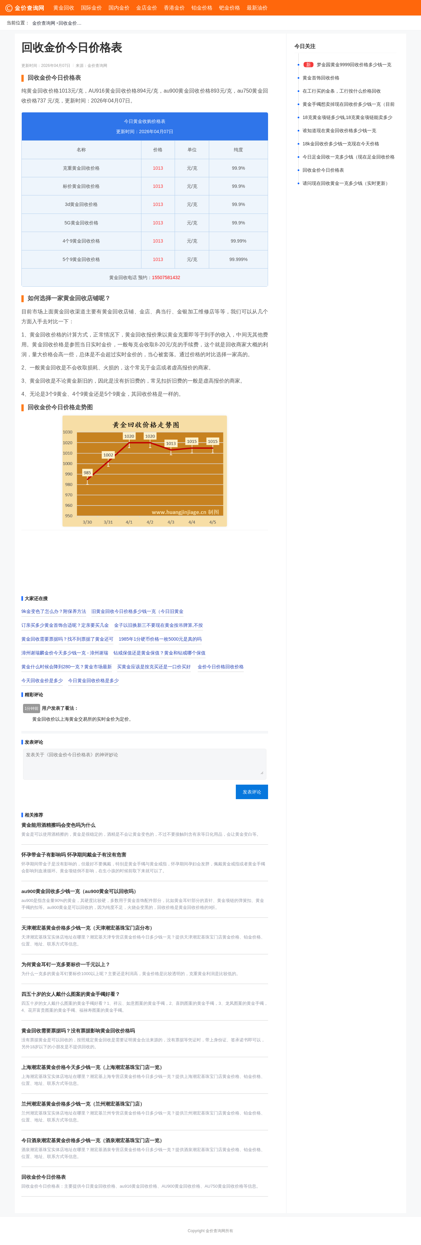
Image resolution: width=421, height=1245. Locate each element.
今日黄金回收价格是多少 (93, 680)
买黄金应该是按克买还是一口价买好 (154, 666)
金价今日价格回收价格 (221, 666)
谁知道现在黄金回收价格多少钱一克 (339, 130)
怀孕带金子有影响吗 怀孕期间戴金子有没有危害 (73, 854)
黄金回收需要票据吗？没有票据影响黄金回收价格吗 (78, 1030)
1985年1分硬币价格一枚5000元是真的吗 (160, 639)
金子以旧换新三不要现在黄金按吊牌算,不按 (158, 625)
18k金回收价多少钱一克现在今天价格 (341, 143)
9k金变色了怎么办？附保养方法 (53, 611)
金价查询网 (43, 23)
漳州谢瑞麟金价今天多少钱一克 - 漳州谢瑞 (64, 652)
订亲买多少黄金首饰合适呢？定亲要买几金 (65, 625)
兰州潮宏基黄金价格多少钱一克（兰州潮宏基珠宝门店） (83, 1104)
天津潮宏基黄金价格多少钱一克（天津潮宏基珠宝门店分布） (88, 928)
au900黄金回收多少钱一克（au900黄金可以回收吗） (79, 891)
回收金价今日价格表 (72, 23)
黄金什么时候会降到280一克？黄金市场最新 (66, 666)
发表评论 (252, 792)
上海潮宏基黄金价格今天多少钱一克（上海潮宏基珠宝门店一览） (92, 1067)
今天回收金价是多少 (42, 680)
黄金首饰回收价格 (321, 77)
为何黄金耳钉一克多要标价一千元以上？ (65, 964)
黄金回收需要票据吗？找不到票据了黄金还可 (67, 639)
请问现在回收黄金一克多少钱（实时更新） (346, 183)
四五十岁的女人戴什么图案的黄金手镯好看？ (70, 994)
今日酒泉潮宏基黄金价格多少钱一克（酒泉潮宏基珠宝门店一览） (92, 1140)
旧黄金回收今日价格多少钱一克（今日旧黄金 (137, 611)
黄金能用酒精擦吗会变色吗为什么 (58, 825)
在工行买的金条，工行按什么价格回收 (342, 91)
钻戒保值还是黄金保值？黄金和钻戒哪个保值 (159, 652)
